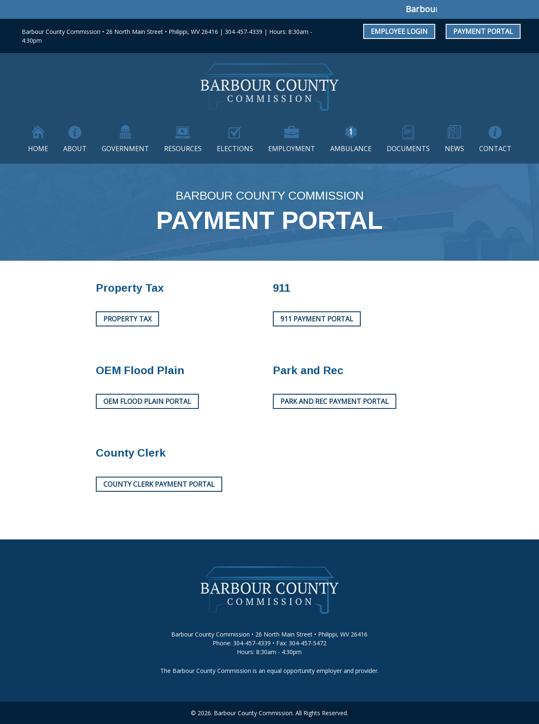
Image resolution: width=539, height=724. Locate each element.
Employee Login (399, 31)
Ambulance (351, 148)
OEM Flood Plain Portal (147, 401)
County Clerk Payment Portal (159, 484)
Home (38, 148)
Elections (235, 148)
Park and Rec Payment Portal (334, 401)
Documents (408, 148)
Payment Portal (483, 31)
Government (125, 148)
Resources (183, 148)
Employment (291, 148)
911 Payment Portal (316, 318)
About (75, 148)
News (454, 148)
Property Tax (127, 318)
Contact (495, 148)
